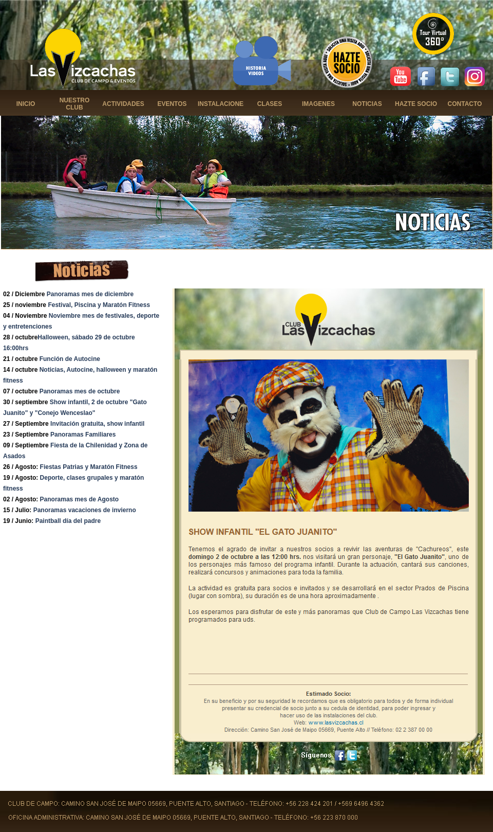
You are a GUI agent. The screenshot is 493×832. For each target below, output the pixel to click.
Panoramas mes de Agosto (79, 499)
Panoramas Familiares (83, 434)
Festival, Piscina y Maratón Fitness (99, 305)
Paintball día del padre (68, 520)
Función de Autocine (70, 359)
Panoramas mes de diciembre (90, 294)
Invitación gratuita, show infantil (97, 423)
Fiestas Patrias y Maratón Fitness (89, 467)
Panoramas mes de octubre (80, 391)
